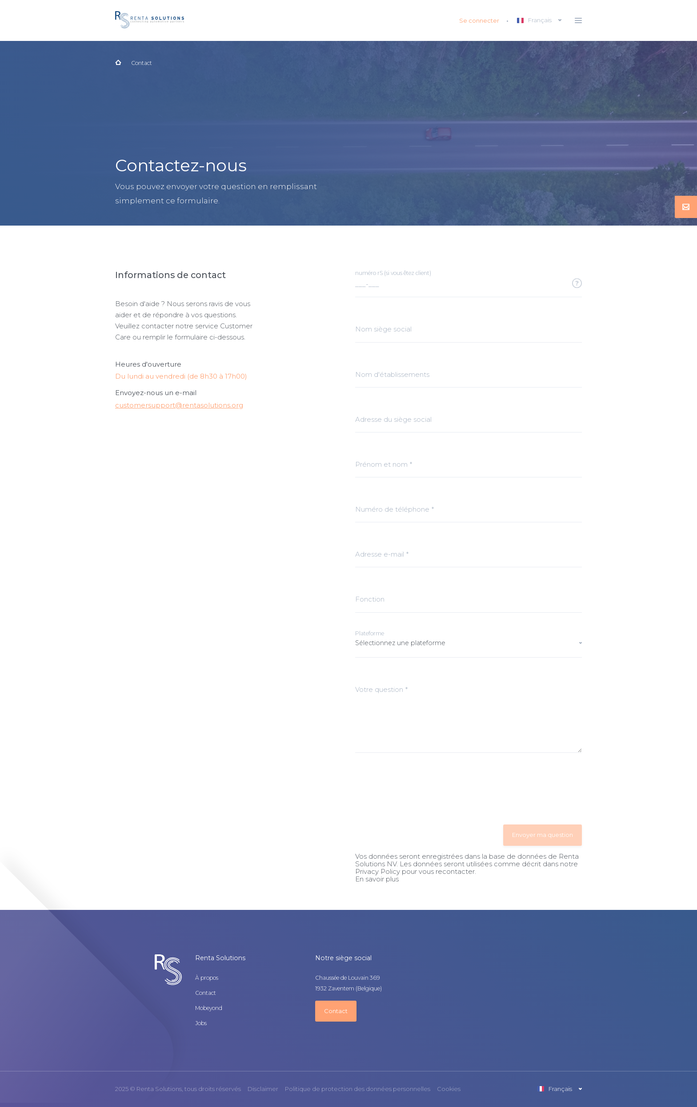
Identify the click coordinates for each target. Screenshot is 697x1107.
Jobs (201, 1023)
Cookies (449, 1089)
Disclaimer (263, 1089)
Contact (141, 63)
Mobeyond (208, 1008)
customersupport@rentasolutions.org (179, 405)
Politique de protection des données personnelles (357, 1089)
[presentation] (422, 789)
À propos (206, 978)
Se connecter (479, 20)
